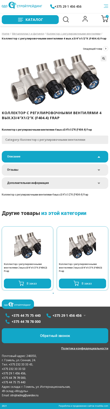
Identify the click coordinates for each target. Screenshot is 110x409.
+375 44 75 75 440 (13, 382)
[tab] (55, 156)
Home (5, 33)
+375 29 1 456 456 (65, 6)
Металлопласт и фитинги (28, 33)
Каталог (30, 20)
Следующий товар (92, 49)
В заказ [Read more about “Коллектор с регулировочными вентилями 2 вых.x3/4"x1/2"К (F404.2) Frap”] (32, 283)
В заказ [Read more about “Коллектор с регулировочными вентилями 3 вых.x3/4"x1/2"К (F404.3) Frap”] (87, 283)
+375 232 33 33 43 (20, 364)
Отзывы (12, 169)
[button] (85, 21)
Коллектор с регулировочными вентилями (73, 33)
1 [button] (53, 293)
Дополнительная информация (28, 183)
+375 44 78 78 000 (13, 378)
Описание (13, 156)
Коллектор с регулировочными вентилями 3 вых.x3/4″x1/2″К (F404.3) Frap (80, 267)
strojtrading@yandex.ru (24, 395)
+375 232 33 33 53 (13, 369)
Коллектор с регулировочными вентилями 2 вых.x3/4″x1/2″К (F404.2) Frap (25, 267)
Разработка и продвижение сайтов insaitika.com (83, 406)
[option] (27, 258)
